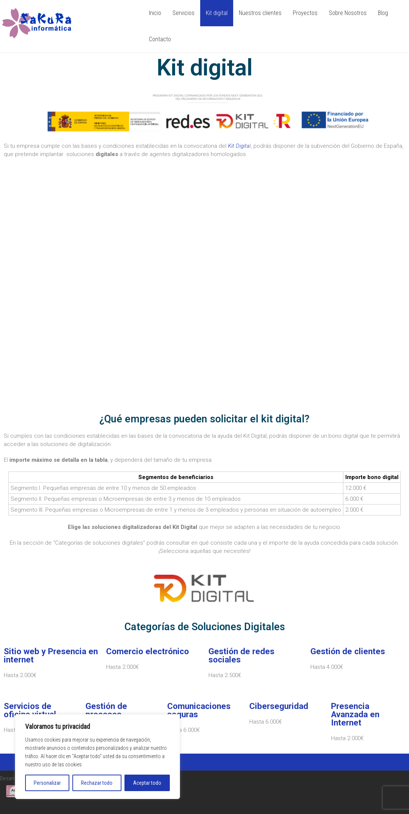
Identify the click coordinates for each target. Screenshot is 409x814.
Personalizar (47, 783)
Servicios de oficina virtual (30, 710)
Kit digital (217, 13)
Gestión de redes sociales (241, 655)
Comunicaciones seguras (199, 710)
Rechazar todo (96, 783)
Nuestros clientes (260, 13)
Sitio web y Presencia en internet (51, 655)
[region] (97, 756)
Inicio (155, 13)
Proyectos (305, 13)
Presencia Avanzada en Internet (355, 714)
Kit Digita (239, 146)
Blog (383, 13)
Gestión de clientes (347, 651)
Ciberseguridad (278, 706)
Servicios (183, 13)
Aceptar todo (147, 783)
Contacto (160, 39)
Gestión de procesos (106, 710)
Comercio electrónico (147, 651)
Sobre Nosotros (348, 13)
